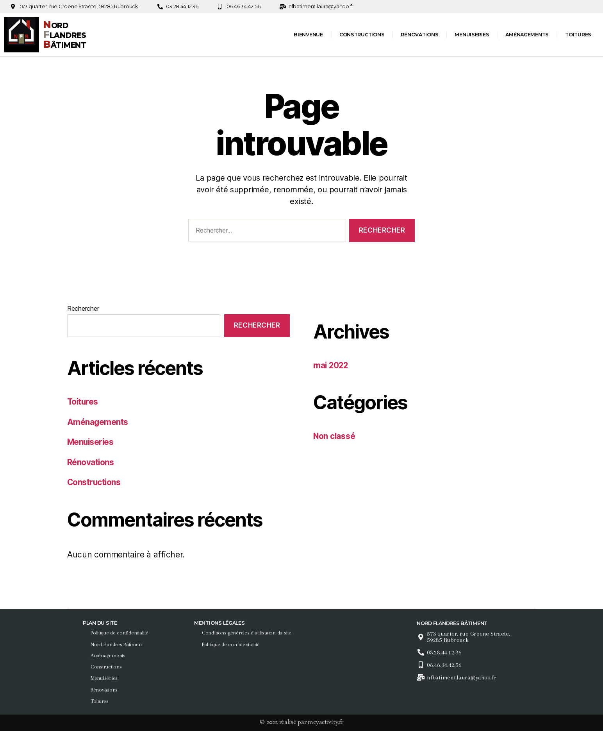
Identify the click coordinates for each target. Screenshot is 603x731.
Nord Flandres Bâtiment (118, 644)
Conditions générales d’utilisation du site (247, 632)
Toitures (578, 35)
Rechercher (83, 308)
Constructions (362, 35)
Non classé (334, 436)
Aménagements (527, 35)
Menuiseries (472, 35)
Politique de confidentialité (120, 632)
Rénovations (419, 35)
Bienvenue (308, 35)
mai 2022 (331, 365)
